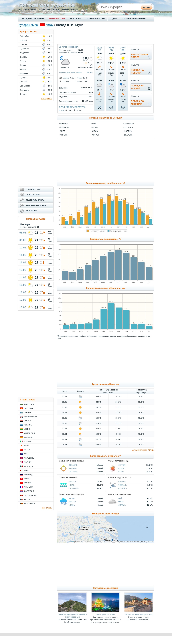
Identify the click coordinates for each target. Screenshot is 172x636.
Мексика (28, 466)
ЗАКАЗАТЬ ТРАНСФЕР (36, 205)
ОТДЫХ (113, 18)
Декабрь (73, 465)
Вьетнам (28, 408)
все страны (47, 508)
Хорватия (29, 491)
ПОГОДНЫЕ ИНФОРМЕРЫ (134, 18)
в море (139, 55)
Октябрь (73, 472)
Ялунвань (24, 90)
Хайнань (24, 73)
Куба (26, 454)
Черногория (30, 495)
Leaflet (71, 542)
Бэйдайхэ (24, 36)
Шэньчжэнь (25, 86)
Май (120, 498)
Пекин (23, 61)
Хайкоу (23, 69)
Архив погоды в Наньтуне (105, 384)
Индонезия (29, 433)
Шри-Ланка (29, 503)
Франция (28, 487)
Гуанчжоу (24, 49)
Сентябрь (74, 488)
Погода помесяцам (137, 102)
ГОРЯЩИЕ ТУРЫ (57, 18)
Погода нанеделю (137, 71)
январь (64, 124)
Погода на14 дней (137, 87)
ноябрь (128, 131)
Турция (27, 483)
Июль (121, 468)
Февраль (122, 485)
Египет (27, 421)
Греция (27, 412)
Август (121, 465)
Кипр (26, 446)
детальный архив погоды (143, 450)
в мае (62, 110)
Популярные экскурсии (105, 588)
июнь (95, 127)
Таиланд (28, 475)
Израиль (28, 425)
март (62, 131)
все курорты (46, 98)
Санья (23, 65)
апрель (64, 135)
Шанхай (23, 82)
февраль (64, 127)
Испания (28, 437)
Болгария (29, 404)
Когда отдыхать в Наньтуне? (105, 456)
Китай (50, 25)
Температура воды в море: (70, 72)
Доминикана (30, 417)
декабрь (128, 135)
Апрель (122, 505)
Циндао (23, 77)
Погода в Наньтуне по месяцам (105, 118)
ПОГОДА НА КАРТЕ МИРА (33, 18)
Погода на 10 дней (36, 219)
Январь (73, 468)
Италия (27, 441)
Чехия (27, 499)
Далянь (23, 57)
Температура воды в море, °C (105, 239)
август (95, 135)
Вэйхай (23, 40)
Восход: (66, 78)
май (94, 124)
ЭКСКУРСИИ (75, 18)
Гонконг (23, 44)
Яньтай (23, 94)
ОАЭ (26, 470)
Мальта (27, 462)
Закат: (79, 78)
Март (120, 502)
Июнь (121, 472)
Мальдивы (29, 458)
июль (95, 131)
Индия (27, 429)
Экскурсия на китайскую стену (138, 614)
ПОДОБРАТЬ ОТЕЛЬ (35, 200)
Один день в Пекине (105, 614)
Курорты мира (28, 25)
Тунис (27, 479)
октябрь (128, 127)
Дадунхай (24, 53)
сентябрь (129, 124)
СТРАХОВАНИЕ (33, 195)
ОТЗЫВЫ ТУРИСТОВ (95, 18)
